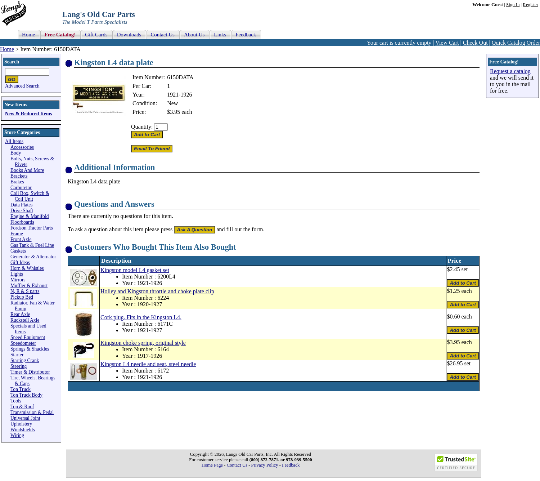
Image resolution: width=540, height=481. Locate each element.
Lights (16, 274)
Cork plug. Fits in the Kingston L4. (140, 317)
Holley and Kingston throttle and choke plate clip (157, 291)
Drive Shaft (21, 210)
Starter (16, 354)
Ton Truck (20, 389)
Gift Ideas (20, 262)
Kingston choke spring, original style (143, 343)
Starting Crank (24, 360)
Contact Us (237, 465)
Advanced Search (22, 86)
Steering (18, 366)
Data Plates (21, 205)
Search (11, 61)
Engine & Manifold (29, 216)
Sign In (512, 4)
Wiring (17, 435)
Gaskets (18, 251)
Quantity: (142, 127)
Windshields (22, 429)
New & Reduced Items (28, 113)
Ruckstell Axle (24, 320)
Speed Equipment (27, 337)
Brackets (19, 176)
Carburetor (21, 187)
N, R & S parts (24, 291)
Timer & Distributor (30, 372)
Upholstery (21, 424)
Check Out (475, 43)
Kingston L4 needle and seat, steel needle (148, 364)
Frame (16, 233)
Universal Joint (25, 418)
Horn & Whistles (27, 268)
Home (7, 49)
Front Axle (21, 239)
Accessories (22, 147)
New (172, 103)
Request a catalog (510, 71)
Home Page (212, 465)
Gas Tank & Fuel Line (32, 245)
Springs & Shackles (29, 349)
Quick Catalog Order (516, 43)
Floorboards (22, 222)
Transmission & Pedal (32, 412)
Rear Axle (20, 314)
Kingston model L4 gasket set (134, 270)
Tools (15, 401)
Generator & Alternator (33, 256)
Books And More (27, 170)
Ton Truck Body (26, 395)
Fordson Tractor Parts (31, 228)
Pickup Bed (21, 297)
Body (15, 153)
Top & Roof (22, 406)
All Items (14, 141)
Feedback (291, 465)
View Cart (447, 43)
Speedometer (23, 343)
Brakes (17, 181)
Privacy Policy (264, 465)
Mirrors (18, 279)
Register (530, 4)
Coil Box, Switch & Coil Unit (29, 196)
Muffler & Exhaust (29, 285)
